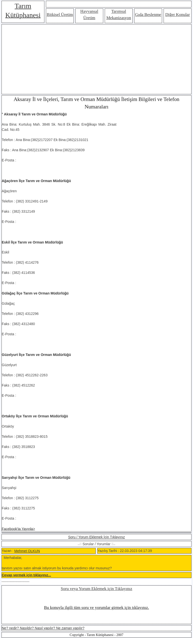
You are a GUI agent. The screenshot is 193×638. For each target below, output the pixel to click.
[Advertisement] (96, 59)
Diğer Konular (177, 14)
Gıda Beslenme (148, 14)
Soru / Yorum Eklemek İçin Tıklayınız (96, 537)
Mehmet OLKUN (27, 551)
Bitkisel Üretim (60, 14)
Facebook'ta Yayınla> (18, 529)
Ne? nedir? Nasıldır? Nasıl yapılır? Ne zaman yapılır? (43, 628)
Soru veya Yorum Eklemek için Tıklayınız (96, 588)
